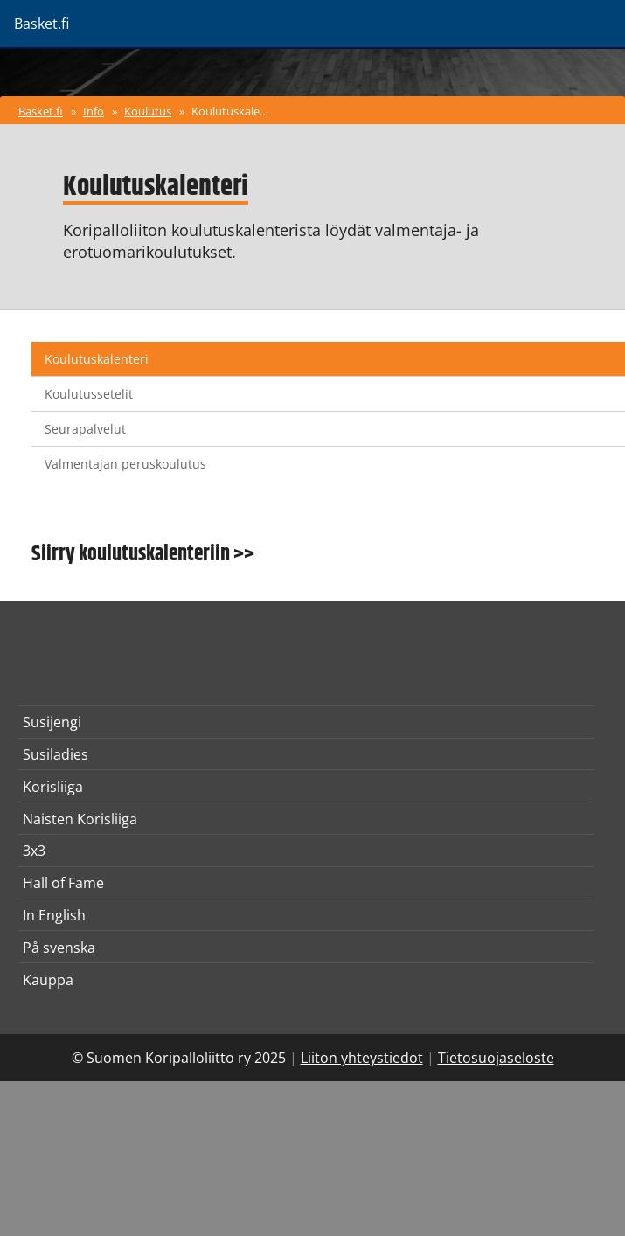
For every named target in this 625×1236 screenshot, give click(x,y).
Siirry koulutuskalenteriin (130, 554)
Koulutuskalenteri (232, 111)
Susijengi (52, 722)
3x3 (34, 850)
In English (54, 915)
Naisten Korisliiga (80, 819)
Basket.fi (40, 111)
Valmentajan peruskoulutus (125, 463)
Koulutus (147, 111)
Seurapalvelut (85, 428)
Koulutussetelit (89, 393)
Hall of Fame (63, 882)
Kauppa (48, 979)
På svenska (59, 947)
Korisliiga (53, 786)
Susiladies (55, 754)
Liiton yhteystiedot (362, 1057)
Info (93, 111)
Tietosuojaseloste (496, 1057)
